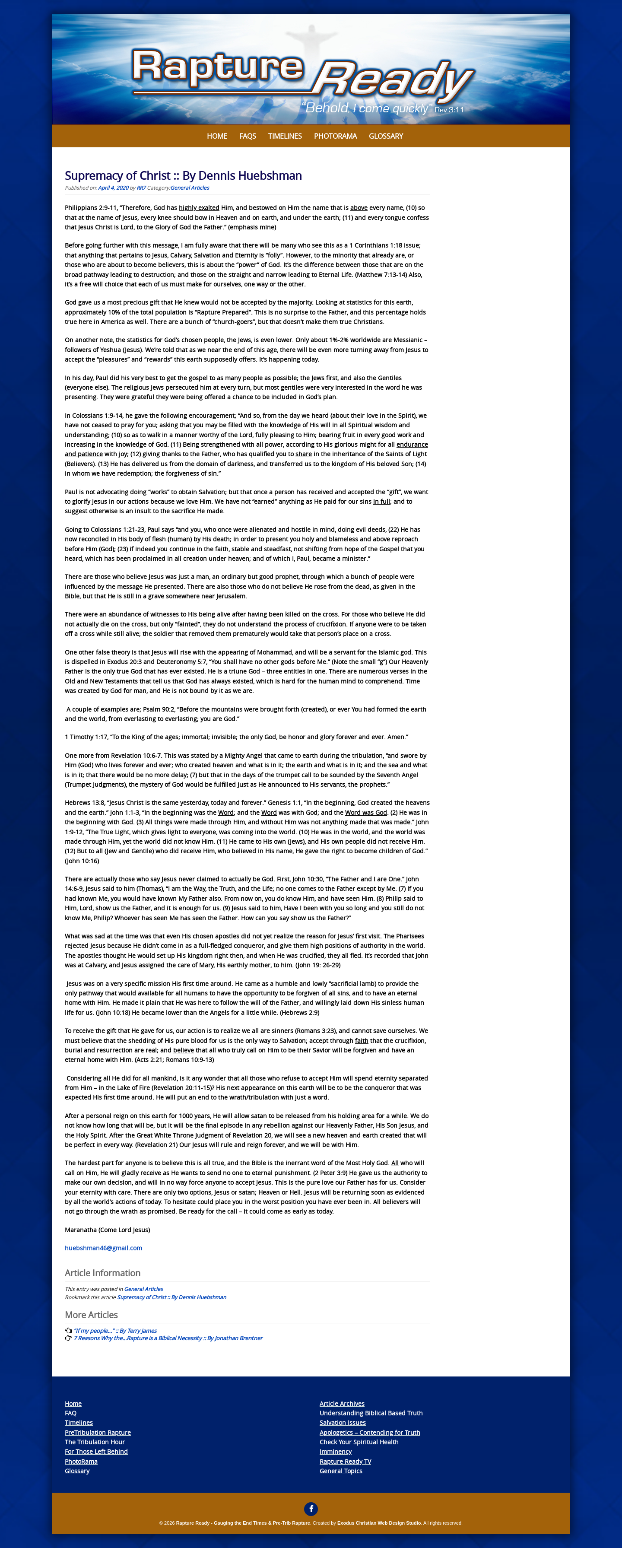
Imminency (336, 1451)
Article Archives (342, 1403)
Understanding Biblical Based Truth (371, 1413)
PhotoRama (81, 1461)
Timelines (285, 136)
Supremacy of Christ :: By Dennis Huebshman (171, 1297)
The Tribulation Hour (95, 1442)
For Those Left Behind (96, 1451)
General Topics (341, 1471)
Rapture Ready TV (345, 1461)
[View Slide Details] (311, 69)
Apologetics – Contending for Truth (370, 1432)
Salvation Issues (343, 1422)
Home (217, 136)
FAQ (70, 1413)
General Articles (189, 187)
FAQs (247, 136)
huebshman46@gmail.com (103, 1248)
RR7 (141, 187)
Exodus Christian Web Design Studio (379, 1523)
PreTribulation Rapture (98, 1432)
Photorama (335, 136)
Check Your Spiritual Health (359, 1442)
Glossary (386, 136)
